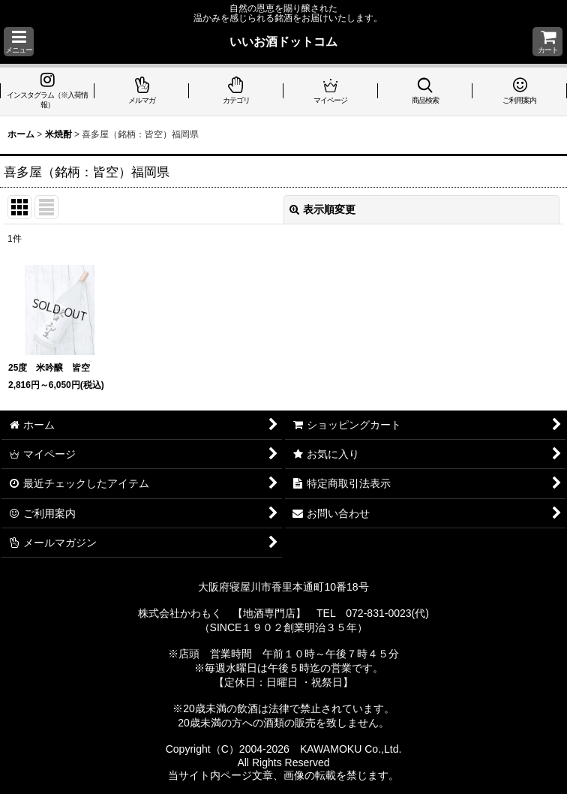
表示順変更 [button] (323, 209)
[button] (19, 41)
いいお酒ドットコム (284, 41)
